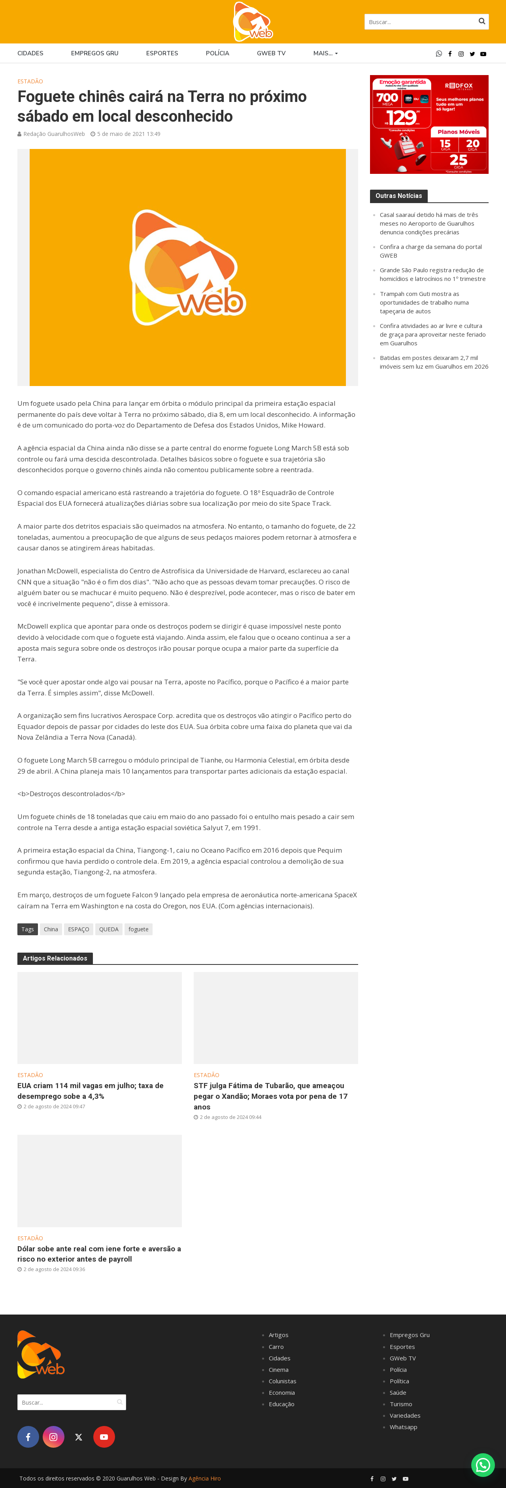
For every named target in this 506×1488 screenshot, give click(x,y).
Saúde (398, 1392)
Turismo (401, 1404)
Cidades (30, 53)
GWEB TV (271, 53)
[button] (483, 1465)
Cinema (279, 1369)
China (51, 929)
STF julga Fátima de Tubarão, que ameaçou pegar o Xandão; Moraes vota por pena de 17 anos (270, 1096)
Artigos (279, 1335)
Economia (282, 1392)
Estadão (30, 81)
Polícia (217, 53)
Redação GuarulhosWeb (54, 133)
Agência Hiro (205, 1478)
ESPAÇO (78, 929)
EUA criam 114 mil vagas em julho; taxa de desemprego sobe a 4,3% (90, 1091)
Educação (282, 1404)
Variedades (405, 1415)
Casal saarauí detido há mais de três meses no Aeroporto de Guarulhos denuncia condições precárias (429, 223)
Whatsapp (403, 1427)
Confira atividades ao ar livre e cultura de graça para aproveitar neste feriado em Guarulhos (433, 334)
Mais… (322, 53)
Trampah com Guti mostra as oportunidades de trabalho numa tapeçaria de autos (424, 302)
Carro (276, 1347)
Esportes (162, 53)
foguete (138, 929)
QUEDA (109, 929)
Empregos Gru (95, 53)
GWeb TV (403, 1358)
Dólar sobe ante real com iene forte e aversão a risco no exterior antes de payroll (99, 1254)
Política (399, 1381)
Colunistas (282, 1381)
